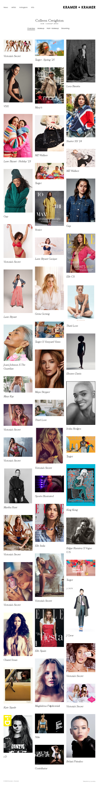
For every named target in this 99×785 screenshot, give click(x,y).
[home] (79, 7)
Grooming (65, 28)
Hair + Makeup (53, 28)
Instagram (23, 7)
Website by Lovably (89, 781)
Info (32, 7)
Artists (13, 7)
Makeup (40, 28)
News (6, 7)
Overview (31, 28)
